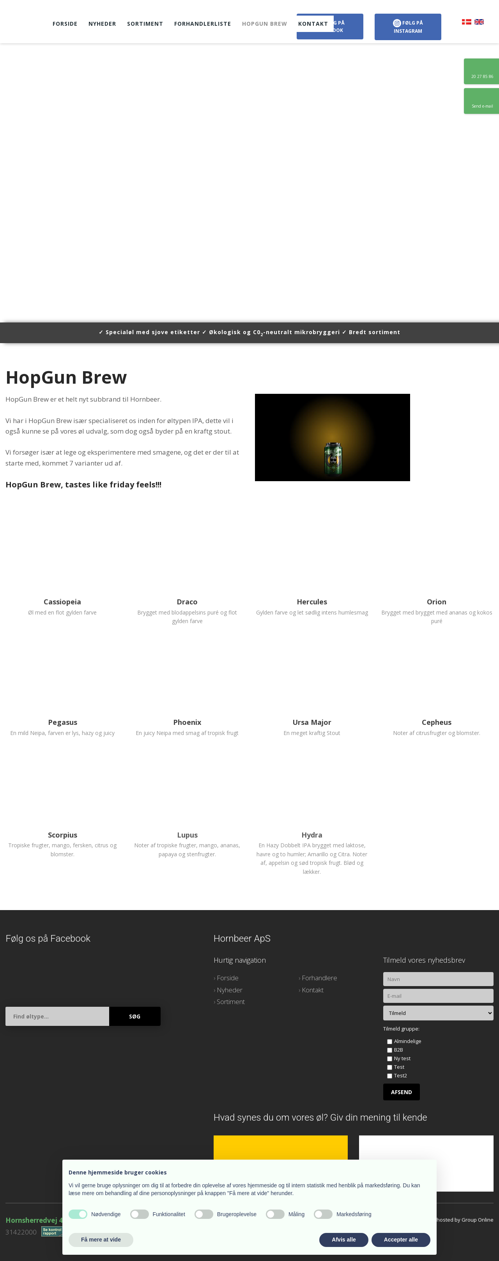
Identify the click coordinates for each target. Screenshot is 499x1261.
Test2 (400, 1075)
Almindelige (407, 1041)
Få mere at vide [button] (101, 1239)
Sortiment (145, 23)
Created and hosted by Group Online (450, 1219)
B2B (398, 1049)
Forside (65, 23)
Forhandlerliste (202, 23)
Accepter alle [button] (401, 1239)
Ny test (402, 1058)
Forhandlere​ (319, 977)
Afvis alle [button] (344, 1239)
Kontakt (313, 23)
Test (399, 1066)
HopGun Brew (264, 23)
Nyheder (102, 23)
